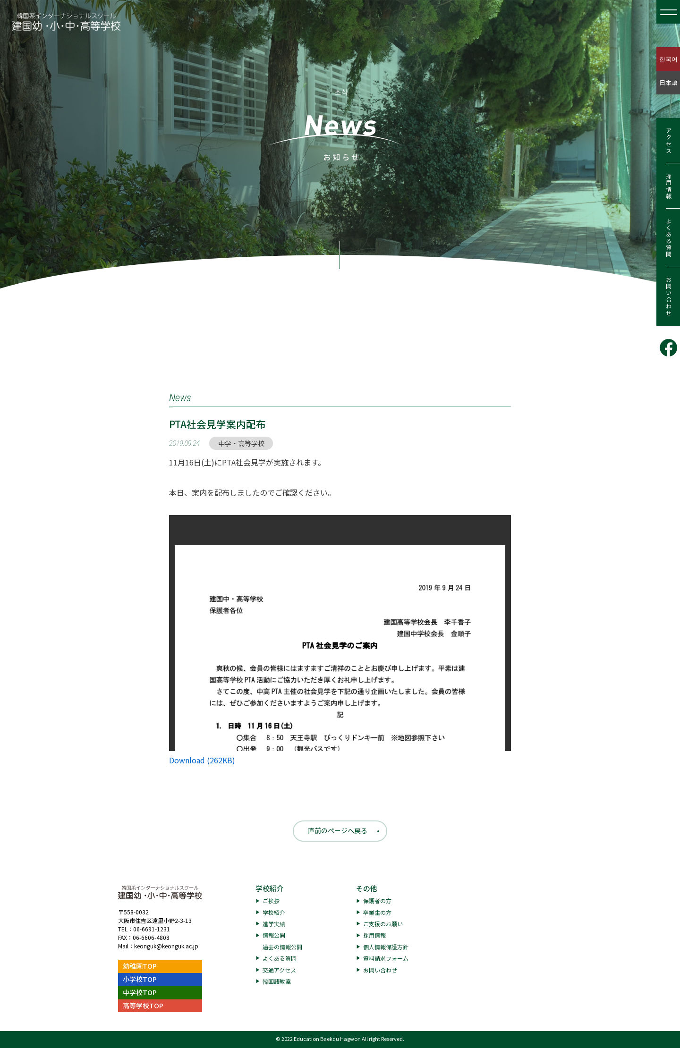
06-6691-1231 (151, 929)
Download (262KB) (202, 760)
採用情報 (668, 186)
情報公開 (274, 935)
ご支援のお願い (383, 924)
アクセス (668, 140)
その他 (366, 888)
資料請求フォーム (385, 958)
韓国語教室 (277, 981)
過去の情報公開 (282, 947)
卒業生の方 (377, 912)
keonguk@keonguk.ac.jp (166, 946)
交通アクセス (279, 970)
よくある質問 (668, 238)
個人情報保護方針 (385, 947)
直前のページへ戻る (337, 830)
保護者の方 (377, 900)
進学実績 (274, 924)
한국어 (668, 58)
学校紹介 (269, 888)
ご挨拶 (271, 900)
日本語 (668, 82)
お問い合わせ (668, 296)
